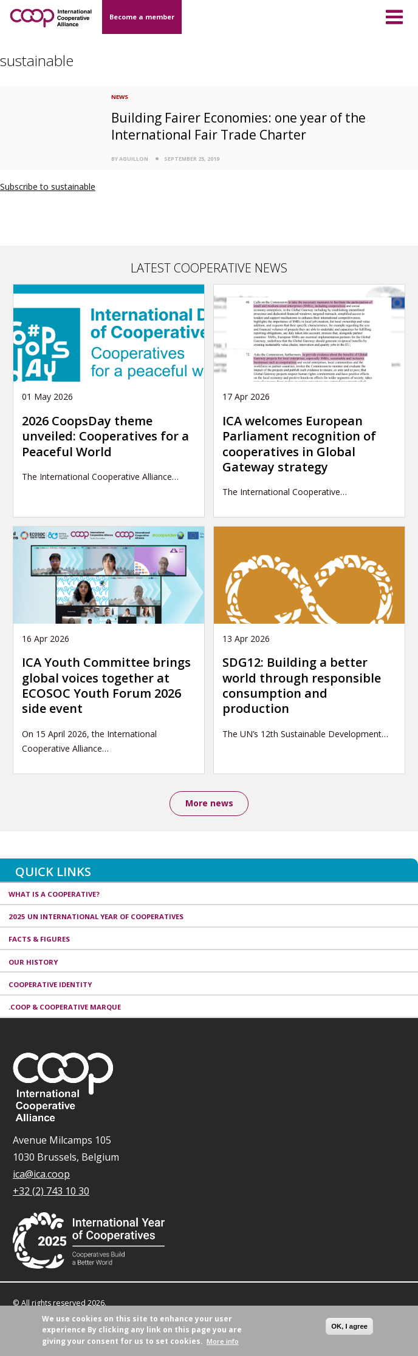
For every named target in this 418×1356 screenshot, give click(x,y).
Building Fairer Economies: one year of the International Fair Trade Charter (238, 126)
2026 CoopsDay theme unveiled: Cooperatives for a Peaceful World (105, 436)
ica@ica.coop (41, 1174)
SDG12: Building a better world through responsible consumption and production (301, 685)
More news (209, 803)
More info (223, 1341)
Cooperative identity (50, 984)
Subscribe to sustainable (47, 186)
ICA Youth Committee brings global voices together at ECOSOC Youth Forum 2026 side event (106, 685)
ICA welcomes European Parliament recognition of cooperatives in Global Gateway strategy (299, 444)
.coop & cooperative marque (65, 1006)
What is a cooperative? (54, 894)
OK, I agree (349, 1326)
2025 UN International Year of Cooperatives (96, 916)
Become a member (141, 16)
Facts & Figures (39, 938)
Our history (33, 961)
